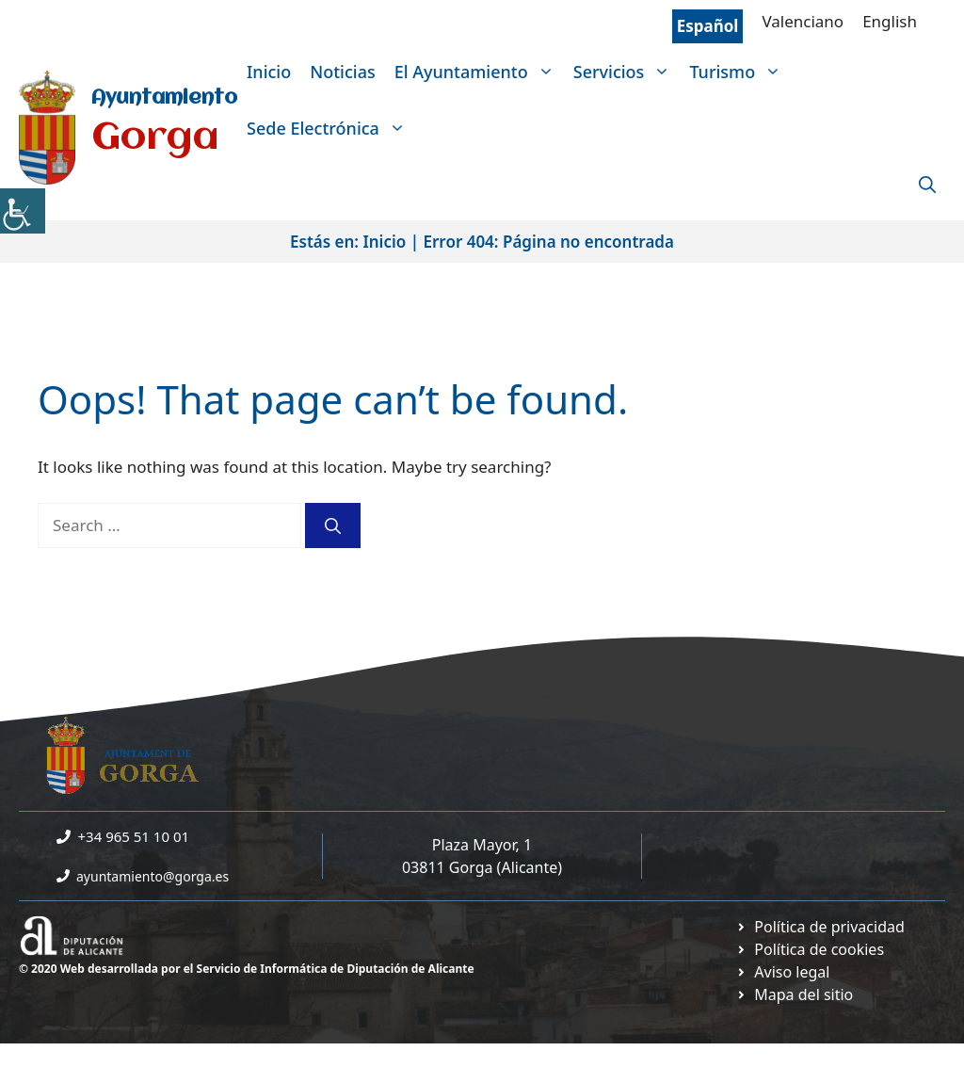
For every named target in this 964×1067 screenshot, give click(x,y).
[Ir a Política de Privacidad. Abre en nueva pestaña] (820, 926)
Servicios (627, 71)
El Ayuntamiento (479, 71)
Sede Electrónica (331, 128)
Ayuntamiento (164, 98)
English (889, 21)
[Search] (333, 525)
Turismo (740, 71)
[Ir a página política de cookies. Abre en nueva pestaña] (810, 949)
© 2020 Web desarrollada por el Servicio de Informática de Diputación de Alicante (246, 969)
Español (708, 26)
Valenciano (803, 21)
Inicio (269, 71)
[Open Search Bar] (927, 184)
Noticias (342, 71)
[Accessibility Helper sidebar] (22, 211)
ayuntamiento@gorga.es (152, 876)
